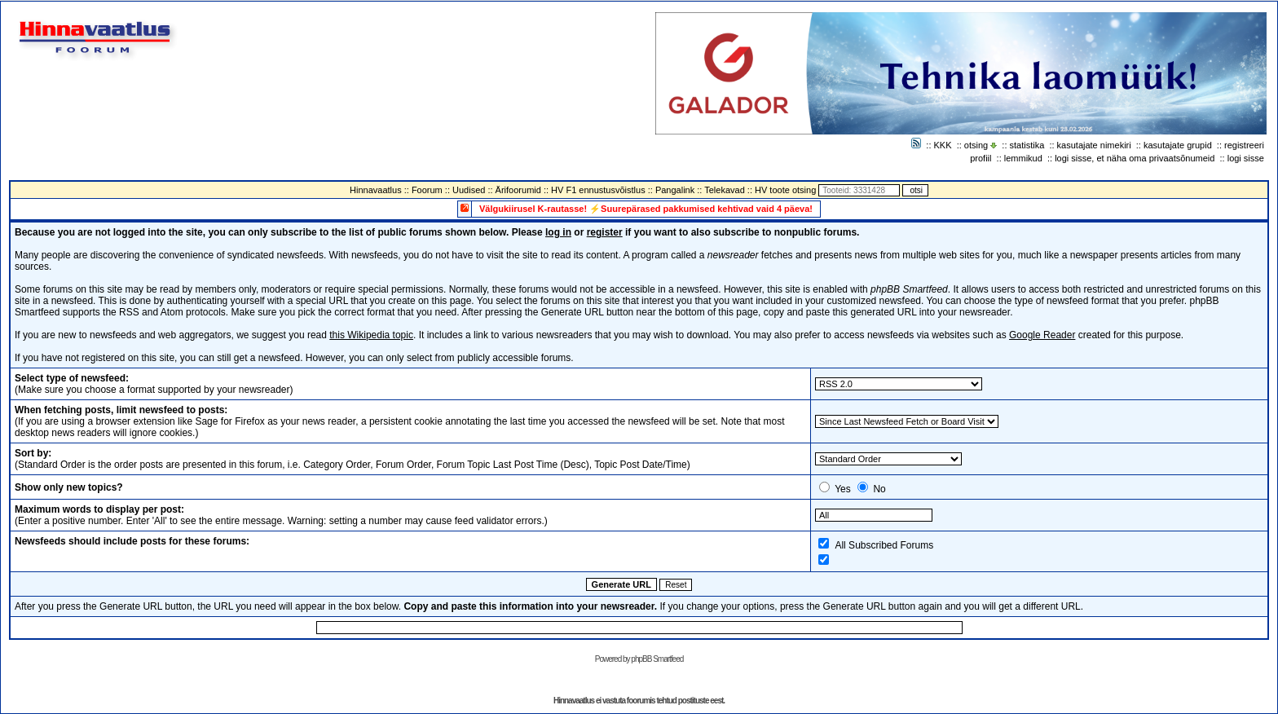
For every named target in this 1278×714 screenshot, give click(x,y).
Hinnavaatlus (376, 190)
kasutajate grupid (1178, 145)
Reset (675, 584)
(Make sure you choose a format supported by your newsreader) (154, 383)
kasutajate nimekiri (1094, 145)
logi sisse (1245, 158)
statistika (1027, 145)
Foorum (427, 190)
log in (558, 232)
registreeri (1244, 145)
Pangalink (674, 190)
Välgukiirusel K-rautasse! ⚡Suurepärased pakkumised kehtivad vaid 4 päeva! (646, 209)
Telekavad (724, 190)
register (605, 232)
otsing (976, 145)
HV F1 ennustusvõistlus (598, 190)
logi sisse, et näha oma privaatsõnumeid (1134, 158)
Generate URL (621, 584)
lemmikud (1023, 158)
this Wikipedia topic (371, 335)
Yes (843, 489)
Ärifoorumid (518, 190)
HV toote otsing (785, 190)
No (879, 489)
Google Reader (1042, 335)
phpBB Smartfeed (657, 658)
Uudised (468, 190)
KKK (943, 145)
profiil (980, 158)
